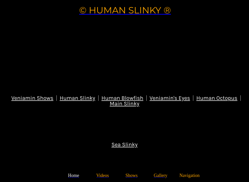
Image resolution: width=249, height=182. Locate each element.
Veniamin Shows (32, 98)
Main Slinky (124, 103)
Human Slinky (77, 98)
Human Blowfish (122, 98)
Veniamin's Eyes (170, 98)
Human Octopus (216, 98)
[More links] (189, 175)
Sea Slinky (124, 144)
